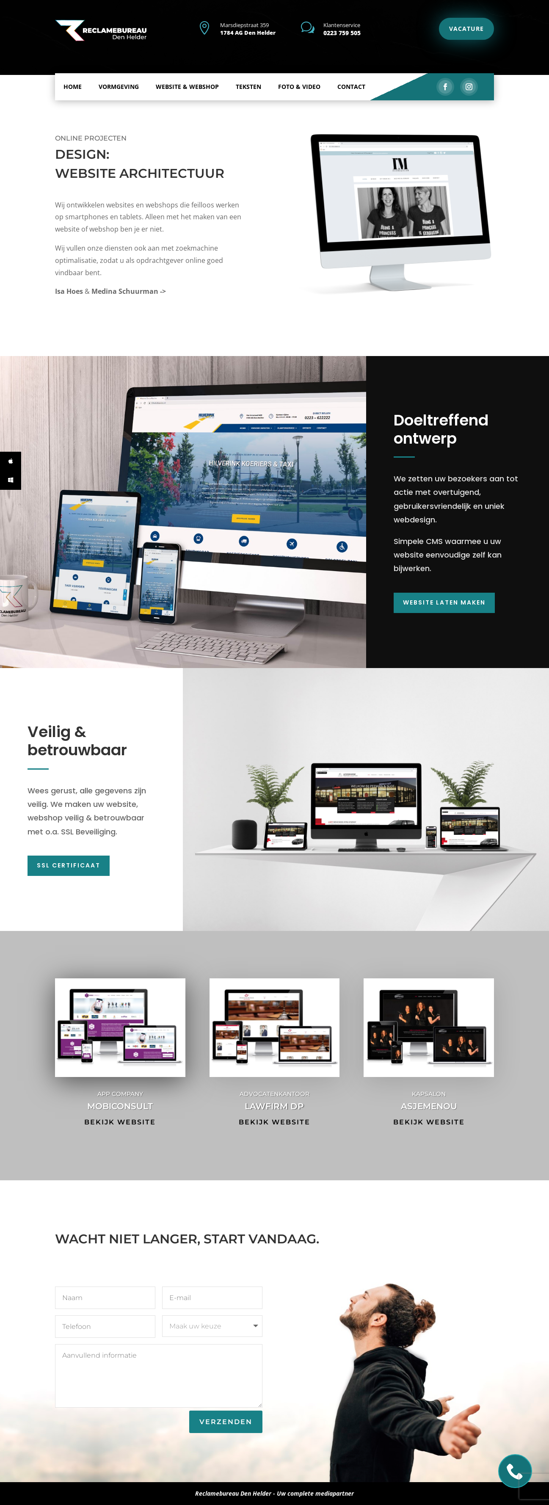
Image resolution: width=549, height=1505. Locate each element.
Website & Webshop (187, 76)
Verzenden (225, 1422)
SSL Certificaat (68, 865)
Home (72, 76)
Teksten (248, 76)
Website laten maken (444, 602)
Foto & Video (299, 76)
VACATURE (466, 29)
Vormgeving (119, 76)
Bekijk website (120, 1122)
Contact (351, 76)
